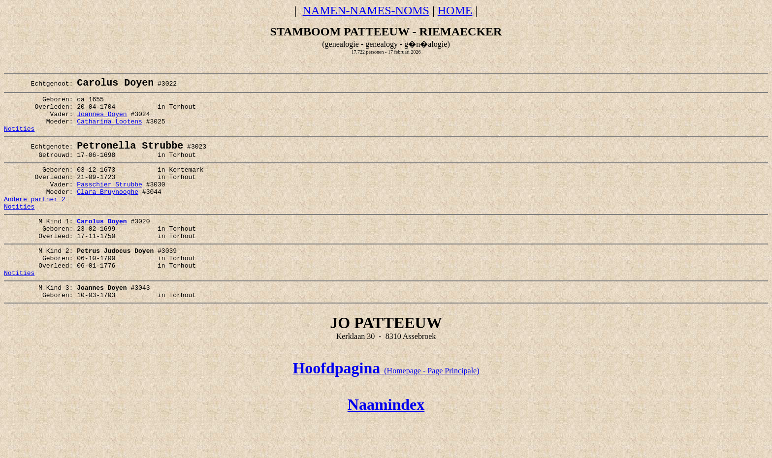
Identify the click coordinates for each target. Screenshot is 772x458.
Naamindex (386, 442)
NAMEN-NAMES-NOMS (366, 10)
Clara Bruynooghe (107, 211)
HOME (455, 10)
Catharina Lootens (109, 130)
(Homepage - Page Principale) (385, 408)
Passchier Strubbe (109, 202)
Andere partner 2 (34, 220)
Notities (19, 139)
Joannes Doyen (102, 121)
